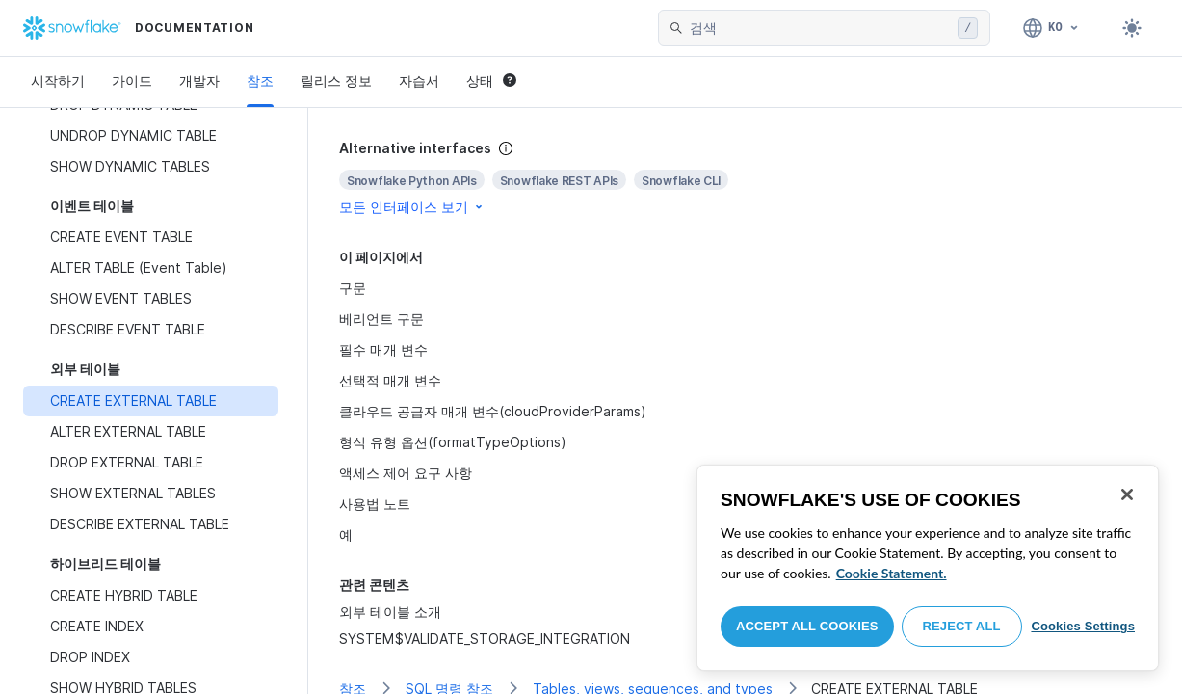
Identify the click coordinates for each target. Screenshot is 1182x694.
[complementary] (745, 178)
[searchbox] (820, 28)
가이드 (132, 80)
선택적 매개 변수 (390, 380)
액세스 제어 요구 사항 (405, 473)
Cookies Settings (1083, 626)
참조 (260, 80)
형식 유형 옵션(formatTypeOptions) (452, 442)
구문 (352, 288)
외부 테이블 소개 (390, 611)
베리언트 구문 (381, 318)
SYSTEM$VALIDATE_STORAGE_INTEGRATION (484, 638)
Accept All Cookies (807, 626)
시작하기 (58, 80)
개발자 (199, 80)
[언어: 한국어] (1051, 28)
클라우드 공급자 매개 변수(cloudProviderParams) (492, 411)
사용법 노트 (374, 503)
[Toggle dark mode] (1132, 28)
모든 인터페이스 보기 (412, 207)
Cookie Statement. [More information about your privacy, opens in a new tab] (891, 573)
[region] (927, 568)
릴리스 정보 (336, 80)
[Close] (1127, 494)
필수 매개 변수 (383, 349)
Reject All (962, 626)
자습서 (419, 80)
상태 (491, 80)
